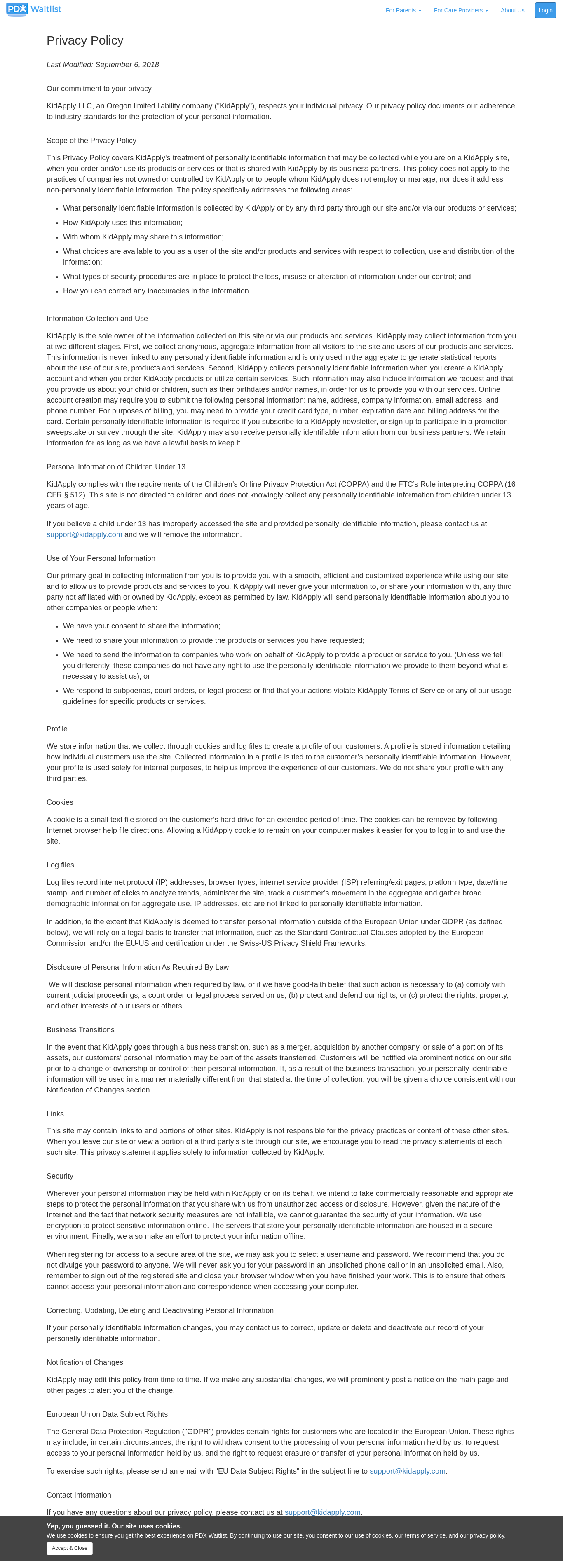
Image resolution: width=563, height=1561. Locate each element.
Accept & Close (69, 1548)
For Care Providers (461, 10)
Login (546, 10)
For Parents (404, 10)
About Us (513, 10)
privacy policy (487, 1535)
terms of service (425, 1535)
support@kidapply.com (84, 534)
